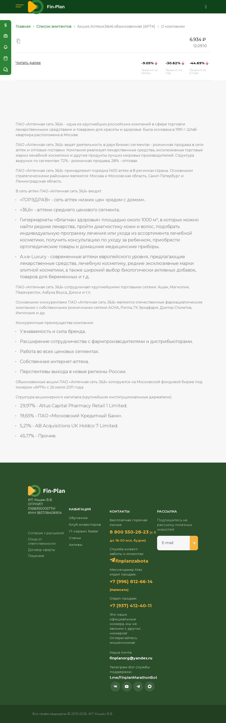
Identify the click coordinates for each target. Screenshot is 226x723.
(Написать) (119, 590)
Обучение (78, 518)
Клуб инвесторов (85, 524)
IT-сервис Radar (83, 531)
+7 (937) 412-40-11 (131, 605)
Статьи (75, 538)
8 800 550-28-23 (129, 532)
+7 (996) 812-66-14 (131, 581)
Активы (76, 544)
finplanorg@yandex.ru (131, 658)
